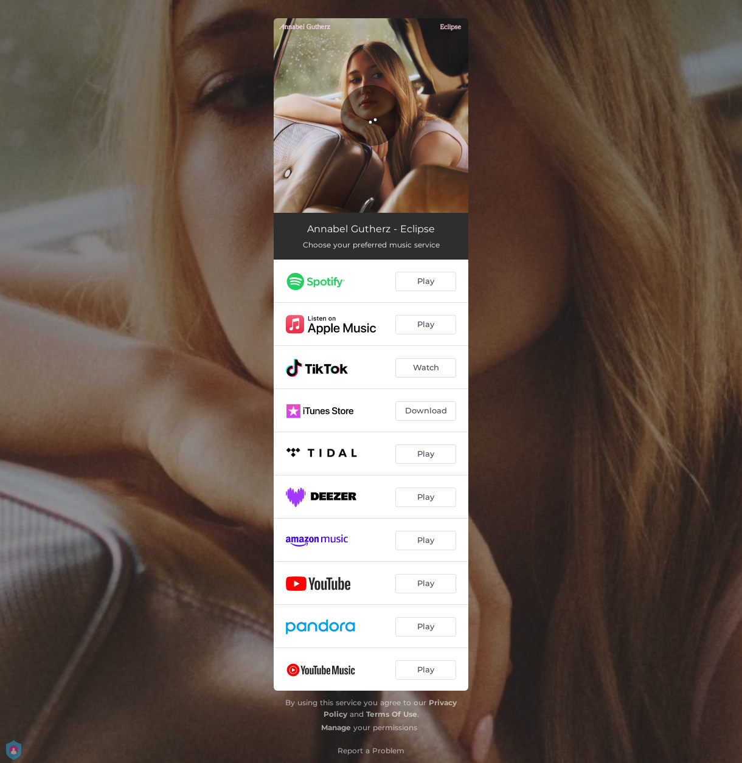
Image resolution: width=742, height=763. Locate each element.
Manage (336, 727)
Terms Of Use (391, 714)
